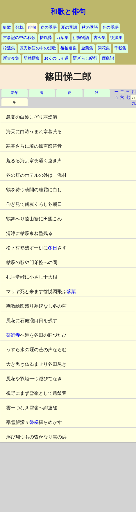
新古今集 (11, 58)
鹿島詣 (108, 58)
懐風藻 (46, 37)
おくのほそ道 (56, 58)
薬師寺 (13, 335)
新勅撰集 (32, 58)
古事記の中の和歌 (19, 37)
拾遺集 (9, 48)
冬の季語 (110, 27)
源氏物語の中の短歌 (37, 48)
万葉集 (62, 37)
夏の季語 (69, 27)
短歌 (7, 27)
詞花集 (104, 48)
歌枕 (19, 27)
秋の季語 (90, 27)
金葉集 (87, 48)
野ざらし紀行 (85, 58)
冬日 (52, 247)
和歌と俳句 (68, 11)
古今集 (100, 37)
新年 (14, 93)
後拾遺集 (68, 48)
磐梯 (34, 422)
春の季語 (48, 27)
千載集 (120, 48)
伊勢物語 (81, 37)
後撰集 (116, 37)
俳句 (32, 27)
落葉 (71, 291)
